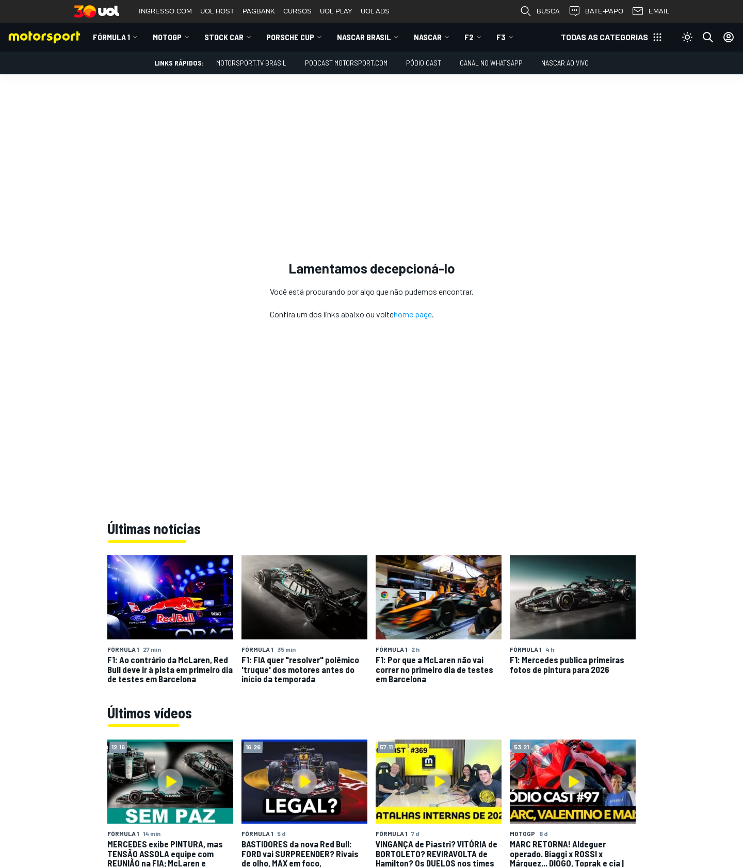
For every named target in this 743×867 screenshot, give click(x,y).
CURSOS (297, 11)
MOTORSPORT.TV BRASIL (251, 62)
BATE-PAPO (595, 11)
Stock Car (224, 37)
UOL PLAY (336, 11)
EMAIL (650, 11)
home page (413, 314)
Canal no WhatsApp (491, 62)
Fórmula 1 (111, 37)
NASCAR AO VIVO (565, 62)
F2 (469, 37)
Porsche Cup (290, 37)
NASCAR (428, 37)
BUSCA (540, 11)
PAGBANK (259, 11)
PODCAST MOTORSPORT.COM (346, 62)
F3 (501, 37)
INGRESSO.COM (165, 11)
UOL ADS (375, 11)
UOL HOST (217, 11)
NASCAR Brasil (364, 37)
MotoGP (167, 37)
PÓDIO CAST (423, 62)
